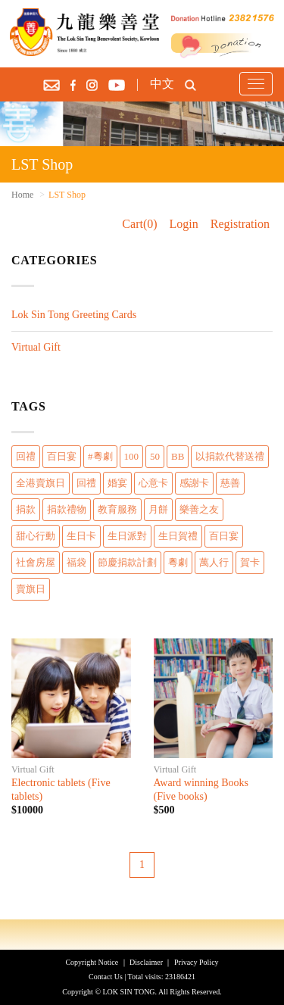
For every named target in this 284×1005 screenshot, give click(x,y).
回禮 (26, 456)
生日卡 (81, 536)
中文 (162, 83)
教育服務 (117, 509)
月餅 (158, 509)
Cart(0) (139, 223)
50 (155, 456)
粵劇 (178, 562)
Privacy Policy (196, 962)
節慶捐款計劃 (127, 562)
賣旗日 (30, 589)
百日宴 (61, 456)
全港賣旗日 (40, 482)
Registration (240, 223)
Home (22, 194)
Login (184, 223)
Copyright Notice (91, 962)
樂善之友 (199, 509)
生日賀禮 (178, 536)
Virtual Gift (36, 347)
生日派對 (127, 536)
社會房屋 (35, 562)
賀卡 (250, 562)
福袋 (76, 562)
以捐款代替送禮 (229, 456)
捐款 (26, 509)
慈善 (230, 482)
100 (131, 456)
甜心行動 (35, 536)
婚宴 (117, 482)
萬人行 (214, 562)
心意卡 (153, 482)
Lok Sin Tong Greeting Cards (73, 314)
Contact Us (106, 976)
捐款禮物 (66, 509)
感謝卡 (194, 482)
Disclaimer (146, 962)
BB (177, 456)
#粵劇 (100, 456)
